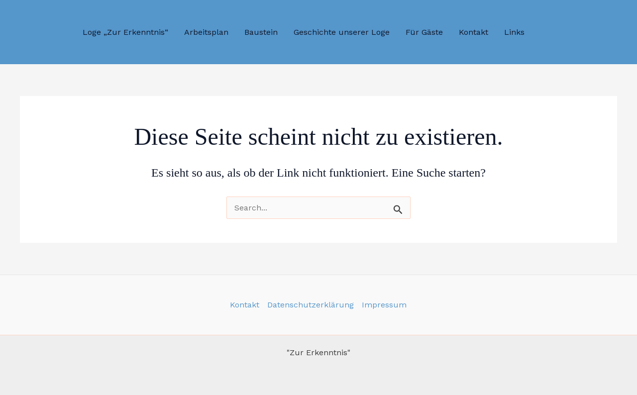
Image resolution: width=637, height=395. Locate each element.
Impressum (384, 304)
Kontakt (244, 304)
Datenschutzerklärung (310, 304)
